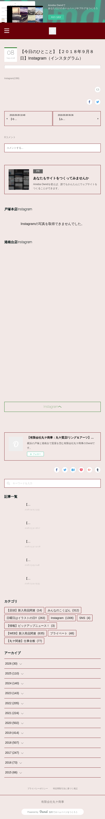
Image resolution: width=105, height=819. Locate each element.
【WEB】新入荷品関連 (25, 633)
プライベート (62, 633)
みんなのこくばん (63, 610)
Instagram (62, 618)
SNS (84, 618)
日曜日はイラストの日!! (26, 618)
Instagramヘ (53, 407)
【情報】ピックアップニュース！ (31, 625)
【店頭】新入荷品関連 (24, 610)
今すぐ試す (56, 17)
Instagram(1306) (11, 78)
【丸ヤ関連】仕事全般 (24, 641)
